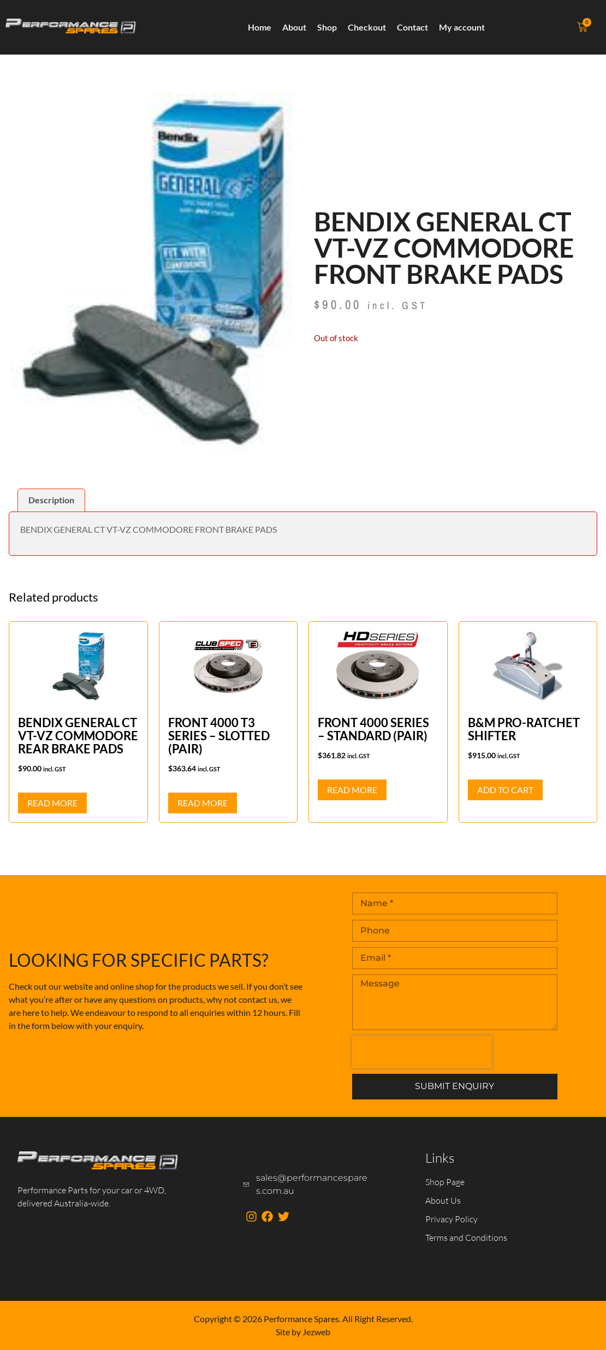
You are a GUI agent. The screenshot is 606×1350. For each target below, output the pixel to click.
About (294, 27)
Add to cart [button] (505, 789)
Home (259, 27)
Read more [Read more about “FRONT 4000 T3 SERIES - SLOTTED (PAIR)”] (202, 803)
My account (462, 27)
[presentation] (422, 1052)
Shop (327, 27)
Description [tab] (51, 500)
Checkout (367, 27)
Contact (412, 27)
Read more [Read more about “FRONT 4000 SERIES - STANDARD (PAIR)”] (352, 789)
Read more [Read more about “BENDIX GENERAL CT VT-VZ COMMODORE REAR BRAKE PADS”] (52, 803)
